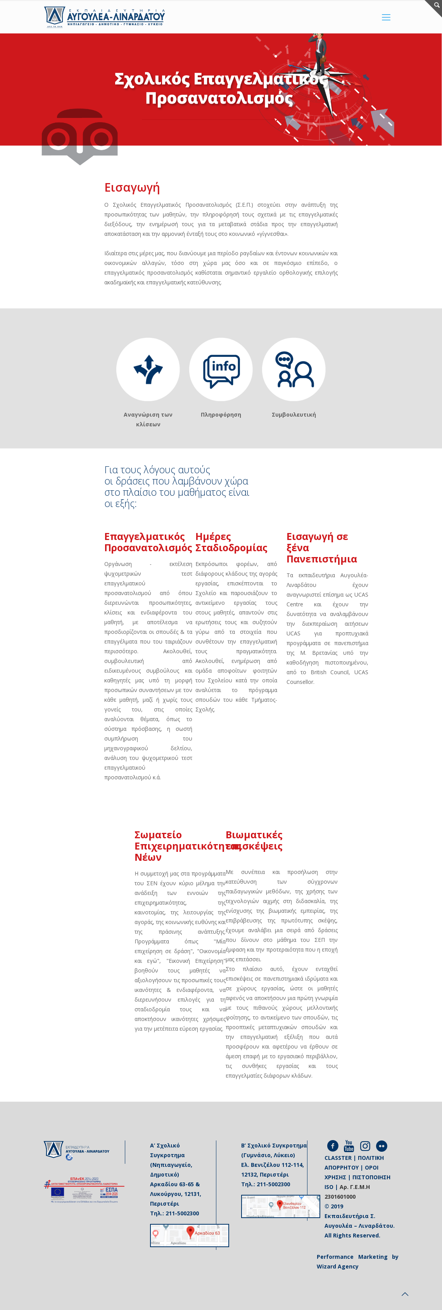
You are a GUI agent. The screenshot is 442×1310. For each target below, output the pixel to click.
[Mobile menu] (386, 16)
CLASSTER (338, 1157)
